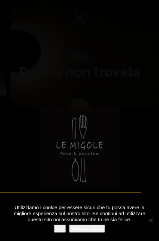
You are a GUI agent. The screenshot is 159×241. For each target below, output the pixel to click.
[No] (150, 220)
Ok (60, 228)
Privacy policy (87, 228)
